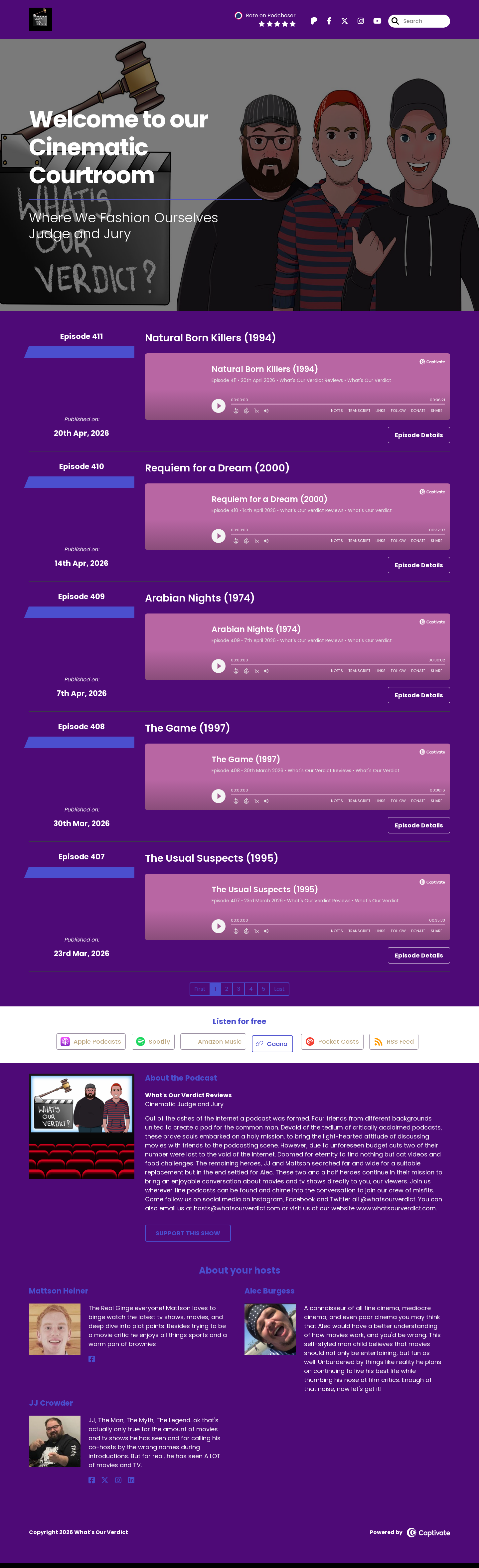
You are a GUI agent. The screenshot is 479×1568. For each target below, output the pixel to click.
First (200, 993)
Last (279, 993)
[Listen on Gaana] (274, 1048)
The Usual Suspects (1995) (212, 863)
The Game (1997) (188, 733)
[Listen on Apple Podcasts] (84, 1048)
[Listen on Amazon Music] (212, 1048)
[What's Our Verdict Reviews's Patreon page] (314, 23)
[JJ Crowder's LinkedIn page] (115, 1485)
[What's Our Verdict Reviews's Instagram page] (357, 23)
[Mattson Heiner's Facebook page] (91, 1364)
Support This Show (188, 1238)
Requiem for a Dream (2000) (217, 472)
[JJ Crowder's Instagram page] (108, 1485)
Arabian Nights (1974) (200, 603)
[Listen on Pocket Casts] (334, 1048)
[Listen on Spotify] (149, 1048)
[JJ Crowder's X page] (99, 1485)
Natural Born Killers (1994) (210, 342)
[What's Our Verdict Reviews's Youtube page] (373, 23)
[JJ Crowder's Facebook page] (91, 1485)
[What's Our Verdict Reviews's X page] (340, 23)
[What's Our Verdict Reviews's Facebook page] (325, 23)
